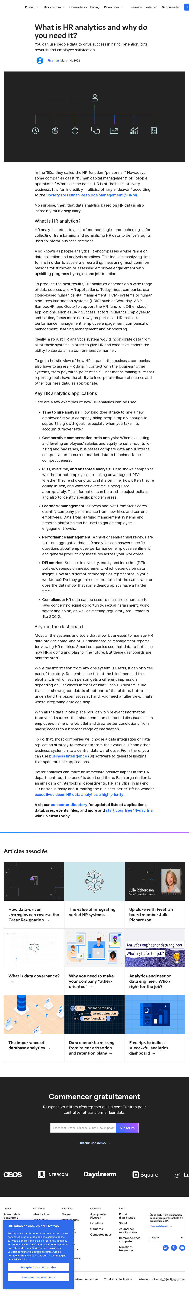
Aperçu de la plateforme (12, 1215)
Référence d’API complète (129, 1239)
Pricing (94, 7)
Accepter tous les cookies (38, 1267)
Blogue (66, 1214)
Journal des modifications (128, 1230)
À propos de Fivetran (98, 1215)
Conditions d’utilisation (118, 1279)
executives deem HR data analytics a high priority (79, 794)
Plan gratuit (40, 1219)
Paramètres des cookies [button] (83, 1279)
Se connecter (171, 7)
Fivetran (53, 60)
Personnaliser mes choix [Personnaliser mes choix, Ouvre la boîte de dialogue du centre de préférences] (38, 1277)
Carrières (96, 1228)
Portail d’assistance (127, 1215)
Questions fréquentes (126, 1248)
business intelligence (68, 756)
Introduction (41, 1214)
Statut (123, 1223)
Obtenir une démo (92, 1143)
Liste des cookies (148, 1279)
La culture (96, 1223)
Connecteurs (78, 7)
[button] (32, 7)
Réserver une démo (143, 7)
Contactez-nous (100, 1234)
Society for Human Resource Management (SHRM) (91, 195)
